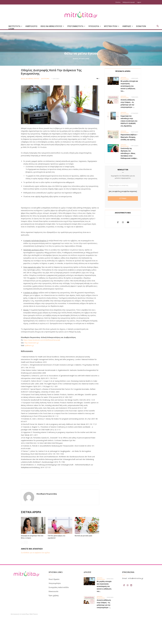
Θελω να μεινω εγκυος (30, 79)
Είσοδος (118, 2)
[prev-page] (22, 542)
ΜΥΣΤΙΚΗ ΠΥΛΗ (111, 26)
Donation (141, 26)
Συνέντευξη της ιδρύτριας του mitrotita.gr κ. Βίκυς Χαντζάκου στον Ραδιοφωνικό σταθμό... (129, 153)
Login (11, 28)
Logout (139, 2)
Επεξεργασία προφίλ (129, 2)
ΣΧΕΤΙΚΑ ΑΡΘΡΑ (31, 512)
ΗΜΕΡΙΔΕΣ (127, 26)
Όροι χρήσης (54, 595)
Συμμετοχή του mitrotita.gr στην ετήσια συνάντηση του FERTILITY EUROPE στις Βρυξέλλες (129, 121)
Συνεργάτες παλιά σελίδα (59, 587)
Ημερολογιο (31, 26)
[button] (157, 26)
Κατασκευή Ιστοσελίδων (20, 614)
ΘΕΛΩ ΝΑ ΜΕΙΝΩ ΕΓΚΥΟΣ (52, 26)
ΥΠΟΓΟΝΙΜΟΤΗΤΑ (76, 26)
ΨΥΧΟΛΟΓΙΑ (94, 26)
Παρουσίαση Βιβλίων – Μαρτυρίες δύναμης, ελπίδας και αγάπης (129, 137)
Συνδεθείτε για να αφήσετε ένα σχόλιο (35, 552)
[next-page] (26, 542)
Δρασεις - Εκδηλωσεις (125, 78)
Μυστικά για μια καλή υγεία (83, 536)
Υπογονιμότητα (55, 583)
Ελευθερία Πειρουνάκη (47, 494)
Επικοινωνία (53, 591)
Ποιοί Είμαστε (54, 579)
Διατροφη (45, 79)
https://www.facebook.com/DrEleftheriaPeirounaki (42, 340)
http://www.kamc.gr (31, 343)
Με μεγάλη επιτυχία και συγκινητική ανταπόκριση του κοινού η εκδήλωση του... (129, 86)
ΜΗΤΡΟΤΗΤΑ (15, 26)
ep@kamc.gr (29, 345)
